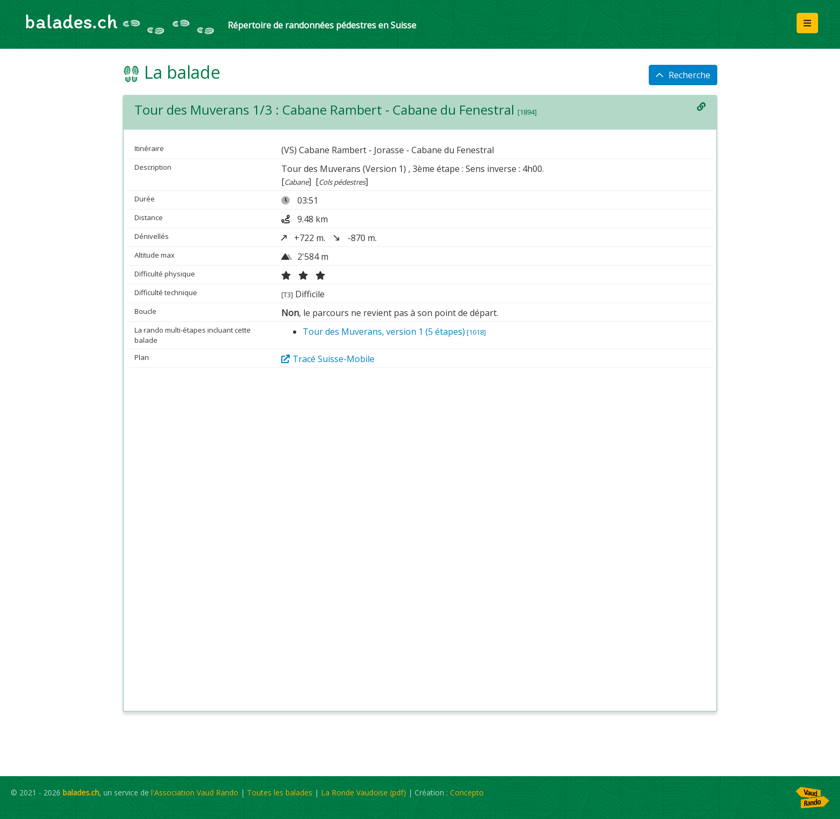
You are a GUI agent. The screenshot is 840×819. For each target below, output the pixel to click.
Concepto (467, 792)
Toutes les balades (279, 792)
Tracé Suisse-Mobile (327, 359)
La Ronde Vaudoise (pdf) (363, 792)
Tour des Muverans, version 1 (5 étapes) (394, 331)
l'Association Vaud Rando (194, 792)
